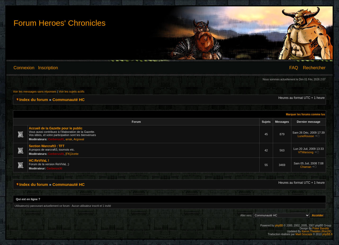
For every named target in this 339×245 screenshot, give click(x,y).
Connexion (24, 67)
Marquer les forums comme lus (305, 114)
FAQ (293, 67)
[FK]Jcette (72, 153)
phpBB (279, 225)
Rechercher (314, 67)
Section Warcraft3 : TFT (46, 146)
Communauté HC (68, 99)
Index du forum (33, 99)
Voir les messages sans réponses (34, 91)
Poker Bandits (321, 228)
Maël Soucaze (304, 234)
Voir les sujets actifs (71, 91)
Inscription (48, 67)
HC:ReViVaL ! (39, 161)
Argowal (79, 139)
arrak (68, 139)
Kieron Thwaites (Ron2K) (316, 231)
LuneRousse (306, 136)
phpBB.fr (327, 234)
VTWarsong (306, 152)
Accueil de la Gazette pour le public (55, 128)
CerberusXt (56, 139)
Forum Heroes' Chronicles (60, 23)
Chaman (305, 166)
